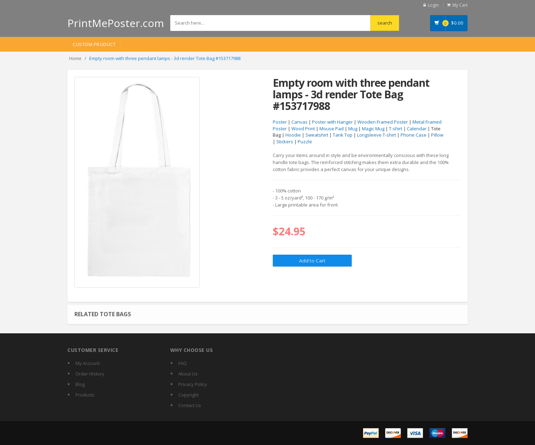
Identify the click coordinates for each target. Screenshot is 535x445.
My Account (87, 363)
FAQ (182, 363)
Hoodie (293, 135)
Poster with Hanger (332, 122)
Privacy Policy (192, 384)
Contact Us (189, 405)
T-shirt (395, 128)
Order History (89, 374)
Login (433, 5)
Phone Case (414, 135)
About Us (188, 374)
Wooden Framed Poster (382, 122)
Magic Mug (373, 128)
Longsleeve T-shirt (376, 135)
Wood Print (303, 128)
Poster (280, 122)
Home (75, 58)
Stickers (284, 141)
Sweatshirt (316, 135)
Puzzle (305, 141)
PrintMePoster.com (115, 23)
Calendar (417, 128)
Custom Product (94, 44)
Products (84, 395)
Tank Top (342, 135)
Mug (352, 128)
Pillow (437, 135)
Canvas (299, 122)
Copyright (188, 395)
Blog (80, 384)
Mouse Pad (331, 128)
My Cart (460, 5)
